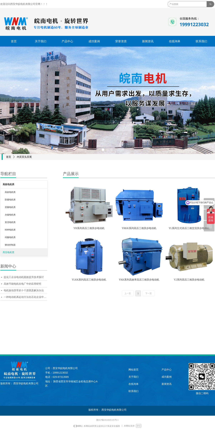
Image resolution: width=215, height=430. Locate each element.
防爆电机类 (10, 199)
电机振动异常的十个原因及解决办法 (24, 290)
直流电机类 (10, 222)
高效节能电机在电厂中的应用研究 (22, 283)
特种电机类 (10, 230)
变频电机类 (10, 207)
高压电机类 (8, 252)
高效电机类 (8, 184)
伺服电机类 (10, 237)
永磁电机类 (10, 214)
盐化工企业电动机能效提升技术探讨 (24, 277)
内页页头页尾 (24, 157)
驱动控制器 (10, 245)
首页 (8, 157)
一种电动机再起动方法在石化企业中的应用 (25, 297)
